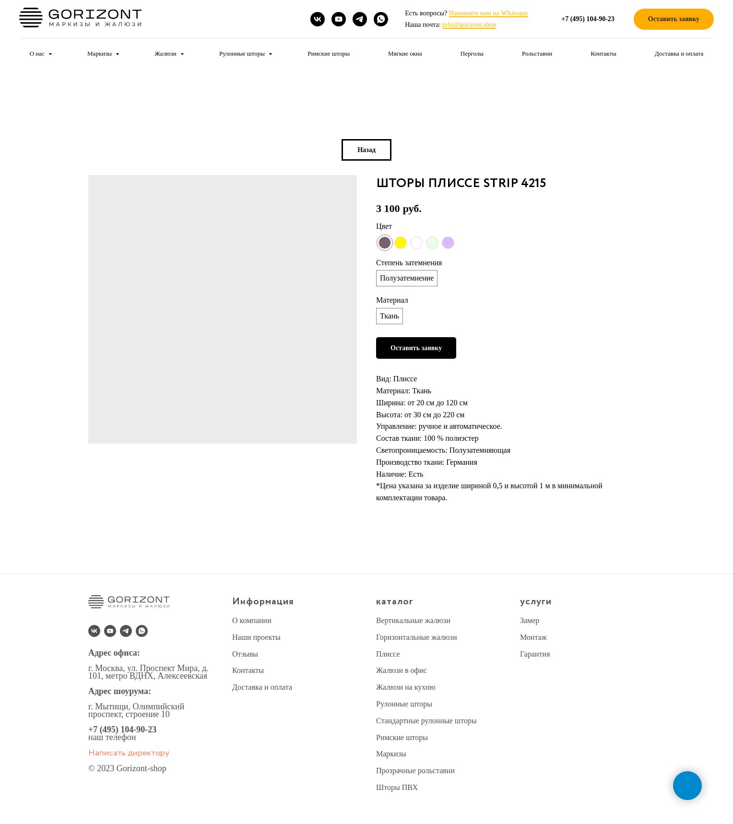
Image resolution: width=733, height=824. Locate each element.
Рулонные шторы (242, 53)
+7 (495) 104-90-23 (122, 729)
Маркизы (100, 53)
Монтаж (533, 637)
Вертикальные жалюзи (413, 620)
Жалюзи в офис (401, 670)
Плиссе (388, 654)
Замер (529, 620)
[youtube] (338, 19)
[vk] (317, 19)
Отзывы (245, 654)
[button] (674, 19)
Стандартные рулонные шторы (426, 721)
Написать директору (128, 753)
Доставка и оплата (679, 53)
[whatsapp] (381, 19)
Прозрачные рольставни (415, 770)
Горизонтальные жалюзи (416, 637)
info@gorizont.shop (469, 24)
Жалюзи (166, 53)
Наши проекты (256, 637)
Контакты (603, 53)
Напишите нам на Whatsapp (488, 13)
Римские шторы (328, 53)
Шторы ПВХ (397, 787)
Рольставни (537, 53)
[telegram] (360, 19)
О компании (252, 620)
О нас (38, 53)
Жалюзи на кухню (406, 687)
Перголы (472, 53)
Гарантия (535, 654)
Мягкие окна (405, 53)
